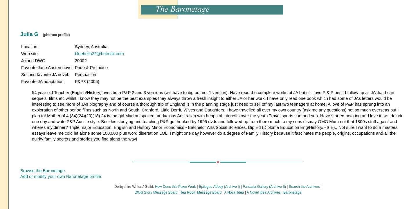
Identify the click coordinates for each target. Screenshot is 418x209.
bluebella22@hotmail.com (99, 53)
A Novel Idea (234, 192)
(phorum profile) (56, 35)
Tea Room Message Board (200, 192)
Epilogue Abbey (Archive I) (219, 187)
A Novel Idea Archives (264, 192)
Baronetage (292, 192)
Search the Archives (304, 187)
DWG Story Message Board (156, 192)
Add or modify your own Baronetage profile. (61, 176)
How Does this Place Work (175, 187)
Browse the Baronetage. (43, 170)
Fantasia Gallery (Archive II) (264, 187)
